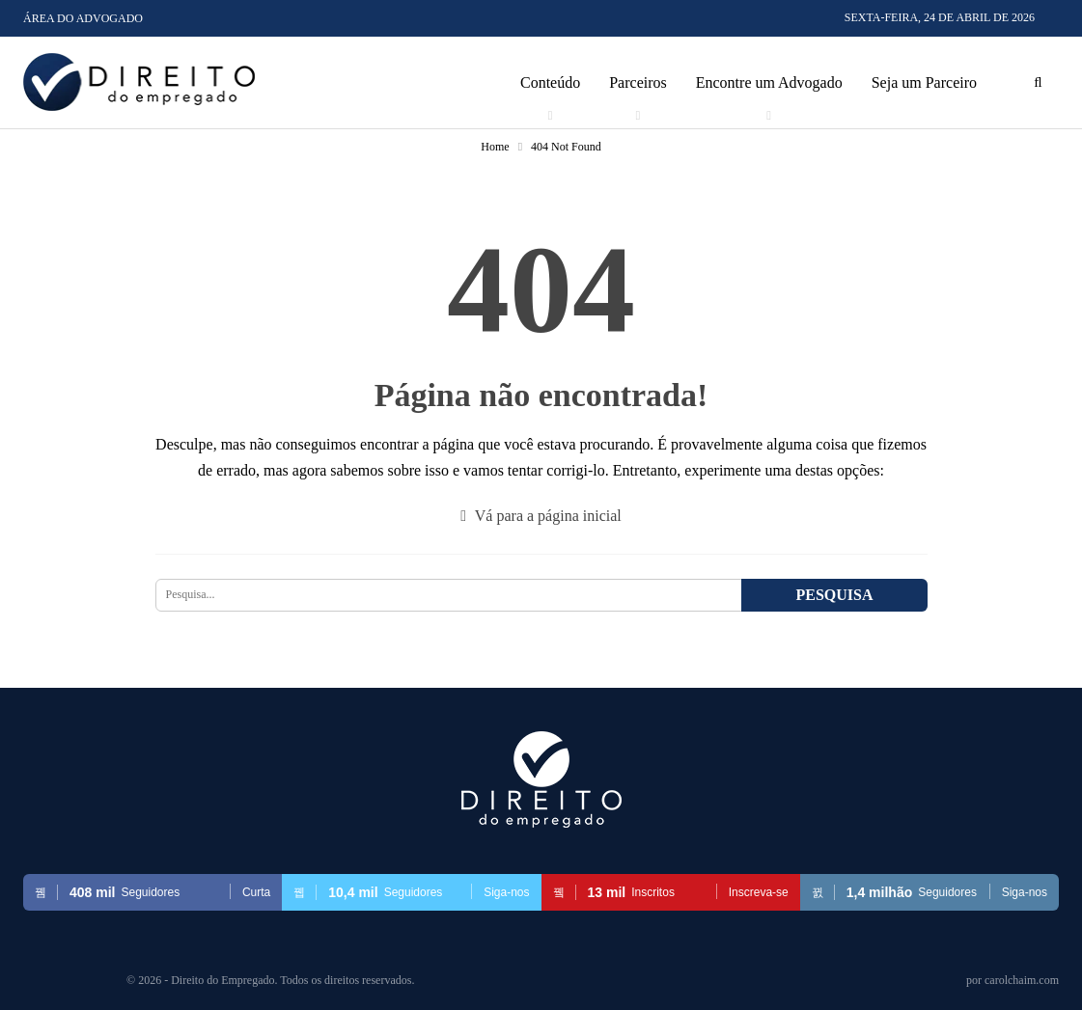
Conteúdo (550, 82)
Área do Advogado (83, 18)
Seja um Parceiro (924, 82)
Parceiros (638, 82)
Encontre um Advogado (769, 82)
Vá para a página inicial (540, 515)
